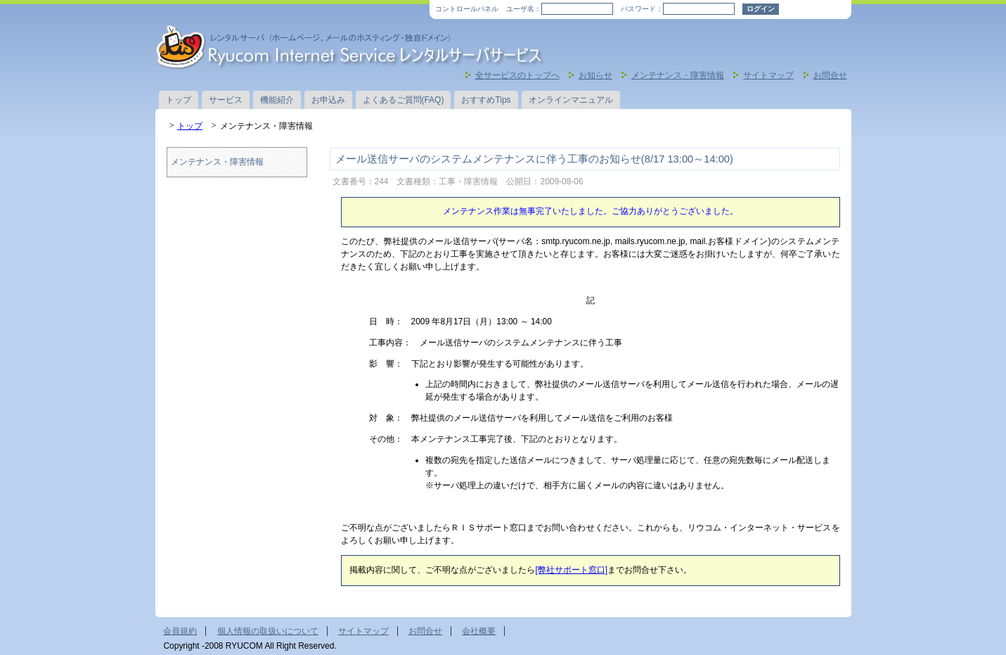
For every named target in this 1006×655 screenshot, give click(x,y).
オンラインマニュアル (571, 100)
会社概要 (479, 631)
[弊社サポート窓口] (571, 570)
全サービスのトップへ (517, 75)
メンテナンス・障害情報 (677, 75)
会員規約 (180, 631)
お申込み (328, 100)
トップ (178, 100)
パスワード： (642, 9)
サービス (226, 100)
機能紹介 (277, 100)
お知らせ (595, 75)
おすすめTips (485, 100)
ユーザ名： (523, 9)
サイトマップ (768, 75)
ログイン (761, 9)
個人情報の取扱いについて (267, 631)
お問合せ (830, 75)
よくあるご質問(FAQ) (403, 100)
